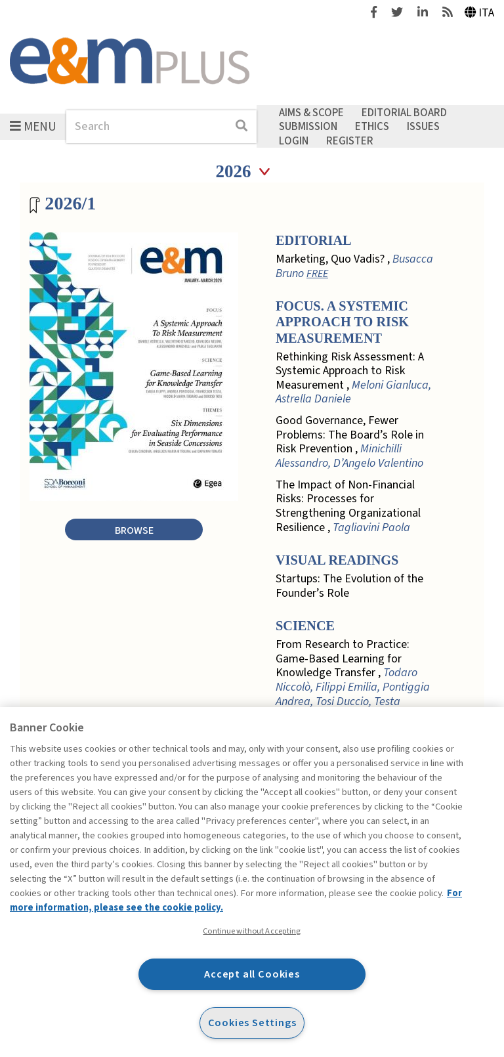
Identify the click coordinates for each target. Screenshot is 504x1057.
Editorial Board (404, 112)
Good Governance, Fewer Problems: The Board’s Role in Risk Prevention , (350, 442)
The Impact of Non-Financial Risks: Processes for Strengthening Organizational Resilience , (348, 506)
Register (349, 140)
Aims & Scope (311, 112)
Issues (423, 127)
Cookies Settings (252, 1022)
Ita (480, 13)
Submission (308, 127)
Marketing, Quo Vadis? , (354, 266)
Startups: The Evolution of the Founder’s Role (349, 586)
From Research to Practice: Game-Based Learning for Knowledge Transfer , (353, 680)
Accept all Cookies (252, 974)
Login (293, 140)
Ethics (372, 127)
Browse (134, 530)
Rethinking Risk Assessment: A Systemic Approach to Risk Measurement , (353, 378)
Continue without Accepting (252, 931)
